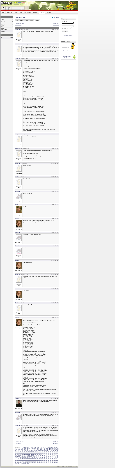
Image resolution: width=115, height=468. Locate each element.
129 (44, 451)
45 (35, 448)
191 (42, 455)
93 (18, 450)
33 (18, 448)
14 (34, 447)
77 (38, 449)
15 (35, 447)
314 (36, 462)
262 (15, 460)
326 (17, 463)
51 (44, 448)
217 (52, 456)
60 (57, 448)
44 (34, 448)
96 (22, 450)
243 (20, 458)
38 (25, 448)
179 (17, 455)
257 (48, 458)
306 (20, 462)
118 (22, 451)
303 (57, 461)
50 (43, 448)
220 (15, 457)
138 (20, 453)
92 (16, 450)
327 (20, 463)
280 (52, 460)
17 (38, 447)
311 (30, 462)
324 (57, 462)
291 (32, 461)
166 (34, 454)
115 (15, 451)
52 (46, 448)
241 (15, 458)
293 (36, 461)
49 (41, 448)
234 (44, 457)
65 (21, 449)
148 (40, 453)
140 (24, 453)
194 (48, 455)
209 (36, 456)
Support (21, 20)
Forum (42, 12)
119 (24, 451)
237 (50, 457)
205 (28, 456)
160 (22, 454)
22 (46, 447)
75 (35, 449)
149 (42, 453)
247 (28, 458)
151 (46, 453)
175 (52, 454)
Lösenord (64, 24)
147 (38, 453)
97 (24, 450)
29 (56, 447)
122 (30, 451)
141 (26, 453)
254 (42, 458)
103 (35, 450)
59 (56, 448)
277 (46, 460)
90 (57, 449)
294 (38, 461)
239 (54, 457)
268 (28, 460)
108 (45, 450)
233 (42, 457)
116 (17, 451)
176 (54, 454)
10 (28, 447)
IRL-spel (31, 20)
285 (20, 461)
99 (27, 450)
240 (57, 457)
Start (3, 12)
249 (32, 458)
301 (52, 461)
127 (40, 451)
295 (40, 461)
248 (30, 458)
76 (37, 449)
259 (52, 458)
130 (46, 451)
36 (22, 448)
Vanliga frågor (18, 12)
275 (42, 460)
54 (49, 448)
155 (54, 453)
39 (27, 448)
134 (54, 451)
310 (28, 462)
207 (32, 456)
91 (15, 450)
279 (50, 460)
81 (44, 449)
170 (42, 454)
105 (39, 450)
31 (15, 448)
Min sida (49, 12)
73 (33, 449)
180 (20, 455)
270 (32, 460)
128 (42, 451)
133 (52, 451)
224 (24, 457)
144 (32, 453)
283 (15, 461)
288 (26, 461)
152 (48, 453)
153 (50, 453)
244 (22, 458)
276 (44, 460)
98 (25, 450)
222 (20, 457)
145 (34, 453)
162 (26, 454)
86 (52, 449)
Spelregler (9, 12)
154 (52, 453)
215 (48, 456)
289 (28, 461)
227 (30, 457)
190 (40, 455)
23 (47, 447)
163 (28, 454)
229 (34, 457)
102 (33, 450)
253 (40, 458)
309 (26, 462)
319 (46, 462)
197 (54, 455)
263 (17, 460)
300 (50, 461)
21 (44, 447)
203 (24, 456)
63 (18, 449)
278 (48, 460)
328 (22, 463)
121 (28, 451)
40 (28, 448)
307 (22, 462)
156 (57, 453)
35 (21, 448)
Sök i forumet (56, 17)
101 (31, 450)
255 (44, 458)
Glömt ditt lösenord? (67, 34)
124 (34, 451)
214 (46, 456)
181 (22, 455)
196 (52, 455)
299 (48, 461)
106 (41, 450)
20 (43, 447)
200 (17, 456)
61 (15, 449)
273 (38, 460)
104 (37, 450)
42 (31, 448)
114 (57, 450)
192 (44, 455)
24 (49, 447)
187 (34, 455)
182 (24, 455)
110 (49, 450)
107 (43, 450)
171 (44, 454)
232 (40, 457)
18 (40, 447)
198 (57, 455)
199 (15, 456)
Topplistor (35, 12)
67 (24, 449)
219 (57, 456)
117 (20, 451)
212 (42, 456)
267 (26, 460)
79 (41, 449)
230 (36, 457)
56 (52, 448)
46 (37, 448)
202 (22, 456)
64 (19, 449)
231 (38, 457)
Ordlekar (26, 20)
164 (30, 454)
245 (24, 458)
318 (44, 462)
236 (48, 457)
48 (40, 448)
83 (47, 449)
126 (38, 451)
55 (50, 448)
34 (19, 448)
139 (22, 453)
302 (54, 461)
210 (38, 456)
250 (34, 458)
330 (26, 463)
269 (30, 460)
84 (49, 449)
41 (30, 448)
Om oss (70, 466)
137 (17, 453)
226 (28, 457)
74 (34, 449)
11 (29, 447)
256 (46, 458)
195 (50, 455)
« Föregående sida (19, 23)
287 (24, 461)
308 (24, 462)
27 (53, 447)
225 (26, 457)
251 (36, 458)
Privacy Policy (60, 466)
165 (32, 454)
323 (54, 462)
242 (17, 458)
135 (57, 451)
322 (52, 462)
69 (27, 449)
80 (43, 449)
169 (40, 454)
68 (25, 449)
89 (56, 449)
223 (22, 457)
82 (46, 449)
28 (54, 447)
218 (54, 456)
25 (50, 447)
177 (57, 454)
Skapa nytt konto (67, 50)
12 (31, 447)
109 (47, 450)
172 (46, 454)
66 (22, 449)
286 (22, 461)
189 (38, 455)
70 (28, 449)
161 (24, 454)
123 (32, 451)
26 (52, 447)
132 (50, 451)
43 (33, 448)
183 (26, 455)
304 (15, 462)
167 (36, 454)
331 (28, 463)
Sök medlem (27, 12)
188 (36, 455)
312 (32, 462)
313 (34, 462)
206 (30, 456)
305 (17, 462)
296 (42, 461)
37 (24, 448)
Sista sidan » (56, 25)
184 (28, 455)
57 (53, 448)
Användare (64, 21)
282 (57, 460)
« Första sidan (18, 25)
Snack (17, 20)
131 (48, 451)
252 (38, 458)
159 (20, 454)
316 (40, 462)
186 (32, 455)
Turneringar (37, 20)
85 (50, 449)
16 (37, 447)
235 (46, 457)
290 (30, 461)
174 (50, 454)
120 (26, 451)
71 (30, 449)
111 (51, 450)
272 (36, 460)
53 (47, 448)
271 (34, 460)
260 (54, 458)
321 (50, 462)
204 (26, 456)
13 (32, 447)
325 (15, 463)
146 (36, 453)
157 (15, 454)
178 (15, 455)
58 (54, 448)
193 (46, 455)
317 (42, 462)
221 (17, 457)
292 (34, 461)
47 (38, 448)
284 (17, 461)
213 (44, 456)
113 (55, 450)
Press (66, 466)
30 (57, 447)
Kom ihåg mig (65, 28)
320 (48, 462)
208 (34, 456)
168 (38, 454)
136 (15, 453)
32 (16, 448)
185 (30, 455)
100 (29, 450)
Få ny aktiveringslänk (68, 35)
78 (40, 449)
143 (30, 453)
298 (46, 461)
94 (19, 450)
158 (17, 454)
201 (20, 456)
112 (53, 450)
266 (24, 460)
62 (16, 449)
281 (54, 460)
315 (38, 462)
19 (41, 447)
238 (52, 457)
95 (21, 450)
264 (20, 460)
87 (53, 449)
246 (26, 458)
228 (32, 457)
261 (57, 458)
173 (48, 454)
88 (54, 449)
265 (22, 460)
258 (50, 458)
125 (36, 451)
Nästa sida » (56, 23)
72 (31, 449)
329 (24, 463)
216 (50, 456)
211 (40, 456)
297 (44, 461)
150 (44, 453)
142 (28, 453)
